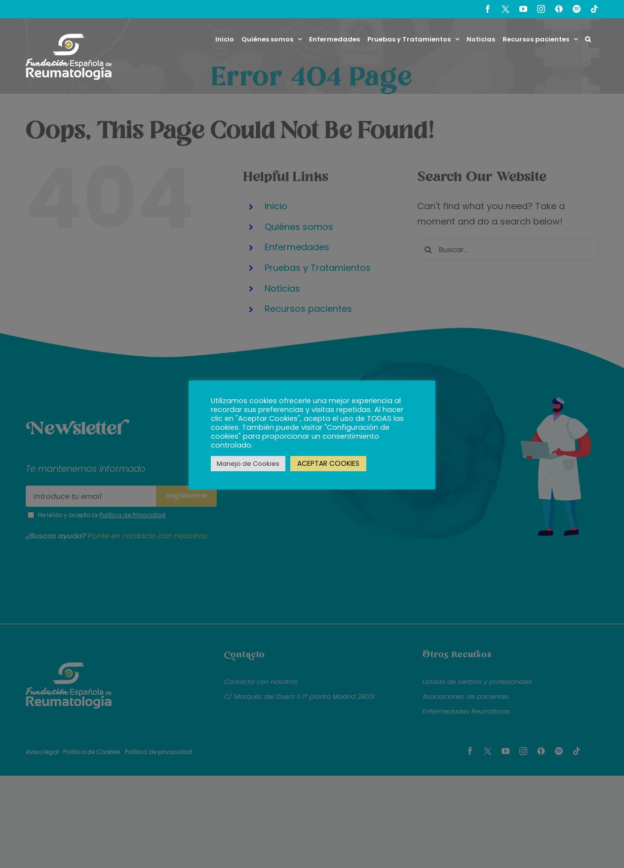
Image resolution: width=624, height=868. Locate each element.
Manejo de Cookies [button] (248, 463)
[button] (588, 39)
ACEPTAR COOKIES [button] (328, 463)
